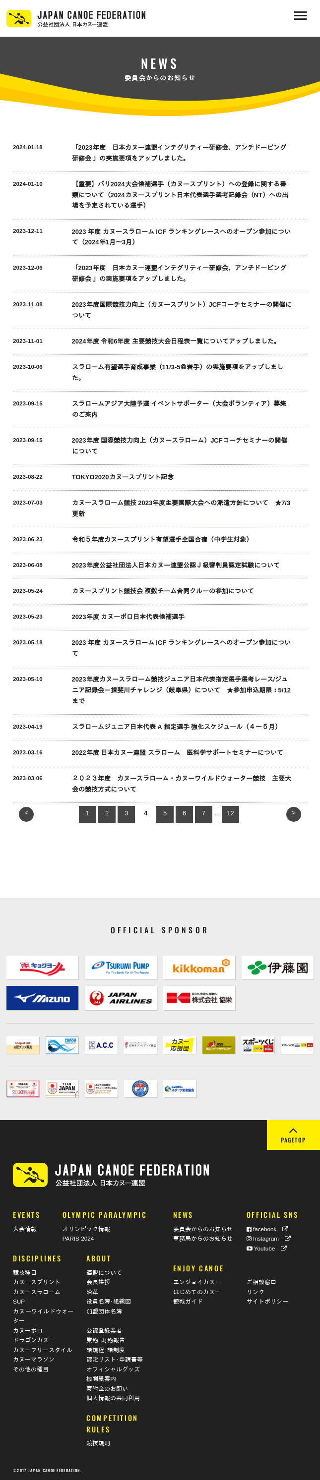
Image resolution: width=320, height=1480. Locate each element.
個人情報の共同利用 (113, 1398)
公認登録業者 (104, 1330)
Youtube (267, 1248)
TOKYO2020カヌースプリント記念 (123, 477)
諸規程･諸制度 (105, 1349)
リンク (255, 1291)
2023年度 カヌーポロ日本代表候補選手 (128, 617)
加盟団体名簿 (104, 1311)
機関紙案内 (101, 1378)
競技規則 (98, 1443)
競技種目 (25, 1272)
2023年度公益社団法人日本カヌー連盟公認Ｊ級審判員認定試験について (176, 565)
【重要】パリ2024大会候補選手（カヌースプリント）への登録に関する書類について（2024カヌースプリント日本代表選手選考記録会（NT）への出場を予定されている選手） (180, 195)
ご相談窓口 (261, 1282)
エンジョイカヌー (197, 1282)
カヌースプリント (37, 1282)
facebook (268, 1228)
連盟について (104, 1272)
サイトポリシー (267, 1301)
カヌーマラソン (34, 1359)
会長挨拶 (98, 1282)
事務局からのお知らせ (203, 1238)
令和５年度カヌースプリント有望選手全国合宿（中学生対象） (162, 539)
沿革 (92, 1291)
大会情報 (25, 1228)
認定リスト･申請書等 (114, 1359)
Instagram (269, 1238)
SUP (19, 1301)
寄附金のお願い (107, 1388)
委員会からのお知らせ (203, 1228)
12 (230, 813)
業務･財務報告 (105, 1340)
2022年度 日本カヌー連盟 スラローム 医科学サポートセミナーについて (177, 752)
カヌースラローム (37, 1291)
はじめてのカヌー (197, 1291)
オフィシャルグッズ (113, 1369)
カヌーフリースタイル (42, 1349)
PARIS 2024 (78, 1238)
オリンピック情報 (86, 1228)
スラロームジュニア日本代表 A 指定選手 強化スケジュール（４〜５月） (177, 727)
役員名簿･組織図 (108, 1301)
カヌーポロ (28, 1330)
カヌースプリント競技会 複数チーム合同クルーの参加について (163, 591)
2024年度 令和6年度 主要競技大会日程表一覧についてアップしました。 (176, 341)
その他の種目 (31, 1369)
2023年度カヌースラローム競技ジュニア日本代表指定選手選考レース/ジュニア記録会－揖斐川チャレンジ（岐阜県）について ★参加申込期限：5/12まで (181, 690)
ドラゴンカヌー (34, 1340)
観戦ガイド (188, 1301)
